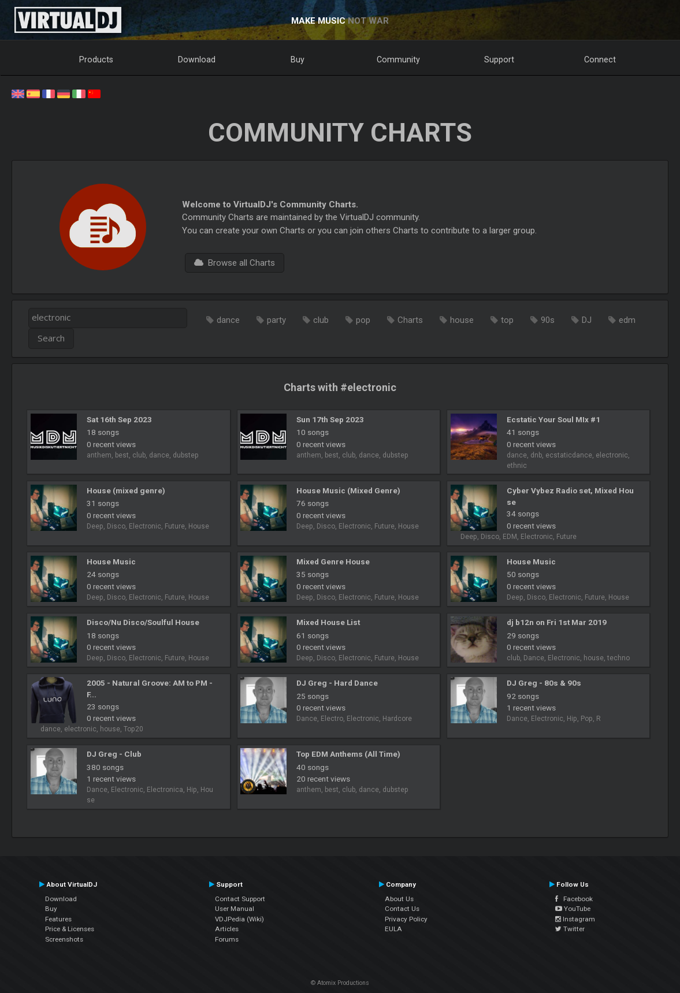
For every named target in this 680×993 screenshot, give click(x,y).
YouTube (572, 909)
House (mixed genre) (126, 490)
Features (58, 919)
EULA (393, 929)
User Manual (234, 909)
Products (96, 59)
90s (548, 320)
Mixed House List (328, 622)
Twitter (570, 929)
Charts (410, 320)
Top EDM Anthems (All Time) (348, 753)
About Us (399, 899)
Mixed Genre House (333, 561)
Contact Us (402, 909)
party (276, 320)
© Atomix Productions (340, 983)
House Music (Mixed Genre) (348, 490)
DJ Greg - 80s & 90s (544, 682)
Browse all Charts (234, 263)
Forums (227, 939)
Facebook (574, 899)
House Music (111, 561)
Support (499, 59)
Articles (227, 929)
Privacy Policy (406, 919)
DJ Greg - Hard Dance (337, 682)
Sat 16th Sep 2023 (119, 419)
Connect (600, 59)
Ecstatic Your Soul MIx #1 (553, 419)
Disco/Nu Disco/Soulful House (143, 622)
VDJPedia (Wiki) (239, 919)
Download (196, 59)
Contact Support (240, 899)
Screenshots (64, 939)
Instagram (575, 919)
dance (228, 320)
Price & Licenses (69, 929)
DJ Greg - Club (114, 753)
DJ (587, 320)
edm (627, 320)
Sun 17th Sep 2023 (330, 419)
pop (363, 320)
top (507, 320)
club (321, 320)
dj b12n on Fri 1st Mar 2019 (557, 622)
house (462, 320)
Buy (297, 59)
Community (398, 59)
